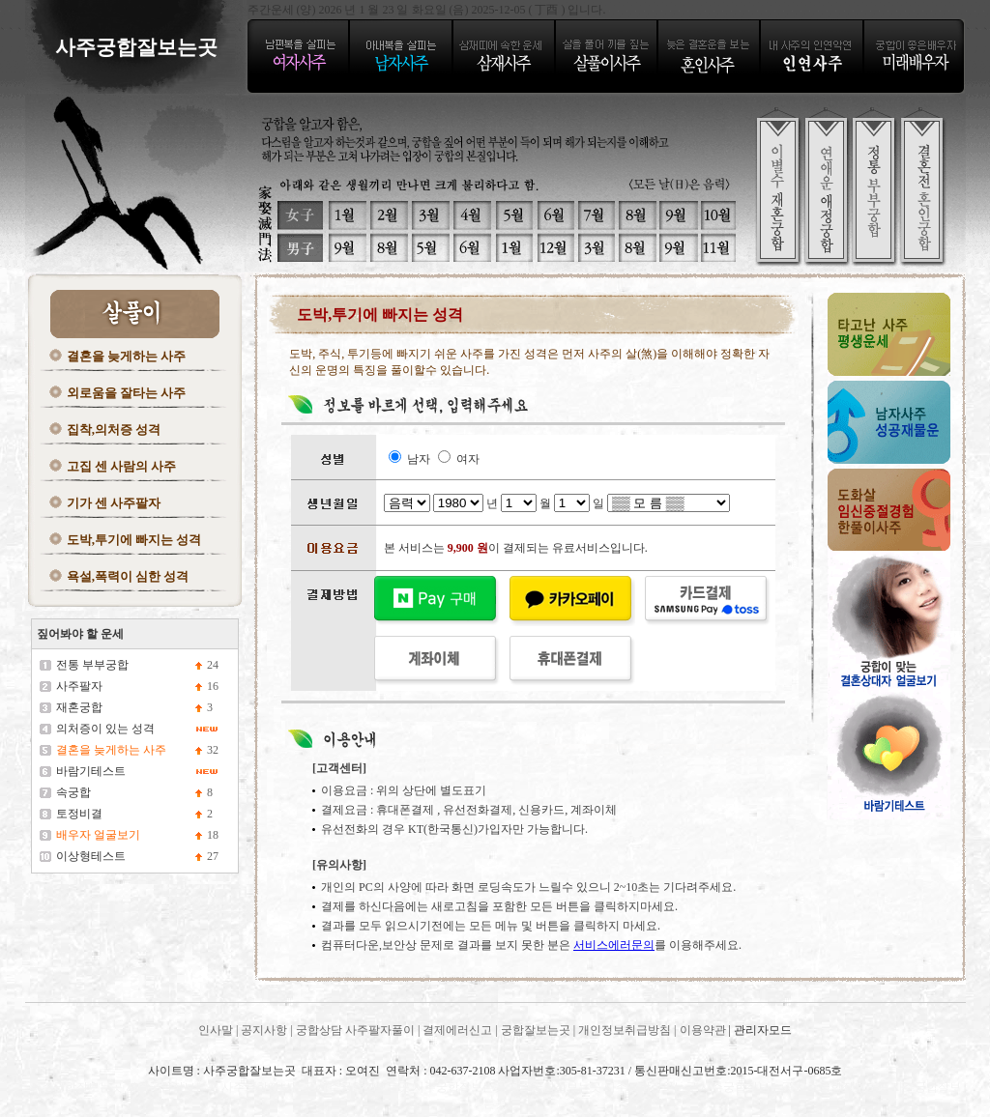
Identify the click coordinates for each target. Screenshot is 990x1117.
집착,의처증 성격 (114, 429)
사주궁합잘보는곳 (78, 1087)
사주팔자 (79, 686)
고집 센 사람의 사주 (122, 466)
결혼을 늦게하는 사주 (127, 356)
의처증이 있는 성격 (105, 728)
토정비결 (79, 813)
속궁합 (73, 792)
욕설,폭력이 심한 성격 (128, 576)
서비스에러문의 (614, 945)
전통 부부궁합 (92, 665)
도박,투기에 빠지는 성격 (134, 539)
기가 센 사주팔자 (114, 503)
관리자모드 (763, 1030)
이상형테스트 (91, 856)
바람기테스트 (91, 771)
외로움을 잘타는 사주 (127, 393)
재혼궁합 (79, 707)
